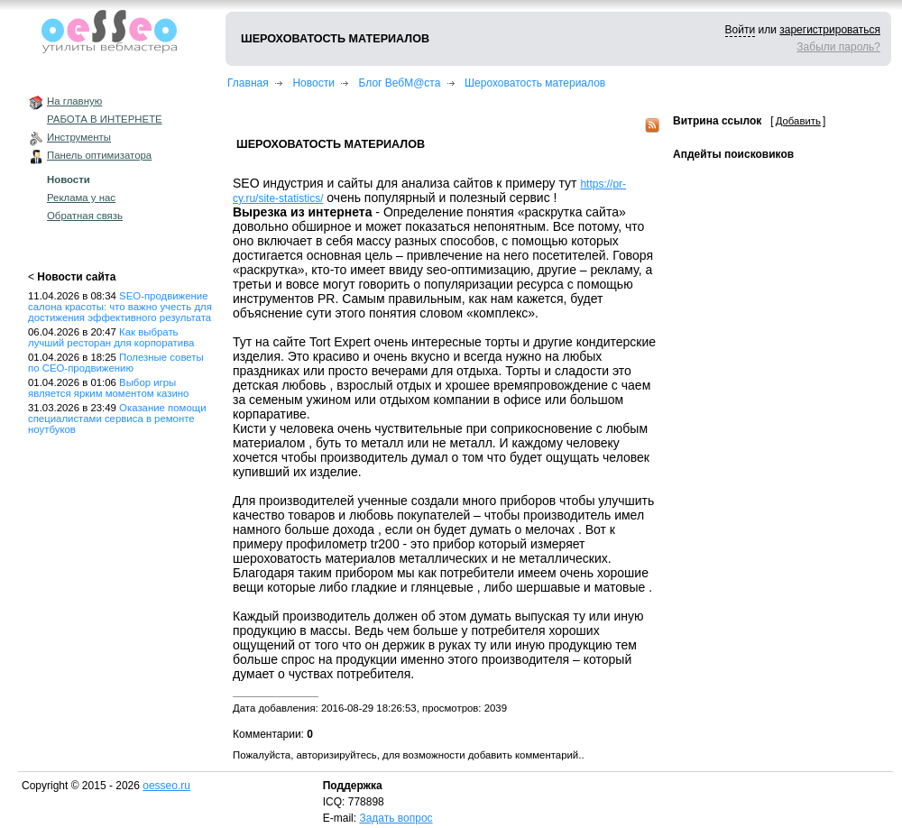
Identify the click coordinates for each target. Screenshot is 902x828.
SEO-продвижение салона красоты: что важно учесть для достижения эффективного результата (120, 306)
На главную (74, 101)
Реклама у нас (81, 197)
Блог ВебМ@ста (400, 83)
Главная (248, 83)
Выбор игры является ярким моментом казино (108, 388)
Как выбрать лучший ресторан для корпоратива (111, 337)
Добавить (798, 120)
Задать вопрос (395, 818)
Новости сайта (76, 277)
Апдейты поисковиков (733, 154)
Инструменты (79, 137)
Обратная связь (85, 215)
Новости (68, 179)
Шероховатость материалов (535, 83)
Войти (740, 29)
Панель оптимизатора (99, 155)
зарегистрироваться (829, 29)
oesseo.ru (166, 785)
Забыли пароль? (838, 47)
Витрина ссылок (717, 121)
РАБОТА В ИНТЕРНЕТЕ (104, 119)
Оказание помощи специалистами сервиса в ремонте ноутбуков (117, 418)
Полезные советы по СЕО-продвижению (116, 362)
